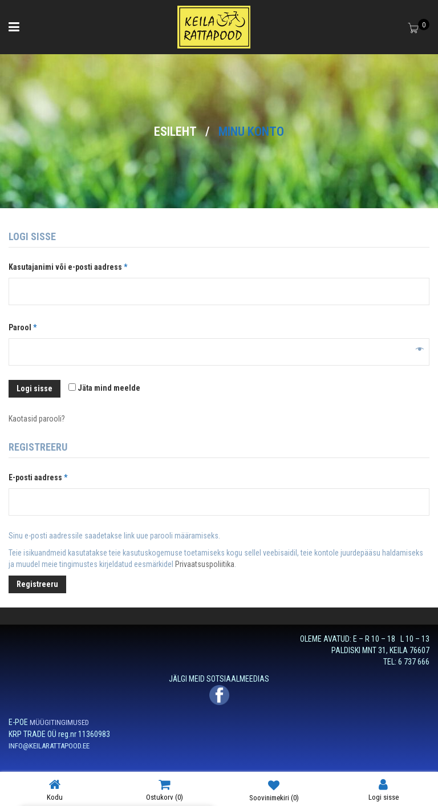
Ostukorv (164, 789)
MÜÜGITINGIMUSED (59, 722)
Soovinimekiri (274, 790)
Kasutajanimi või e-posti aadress (80, 265)
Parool (35, 325)
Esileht (175, 131)
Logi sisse (34, 388)
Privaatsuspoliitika (204, 564)
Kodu (55, 789)
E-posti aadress (50, 475)
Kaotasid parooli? (37, 418)
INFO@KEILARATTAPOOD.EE (49, 746)
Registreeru (37, 584)
